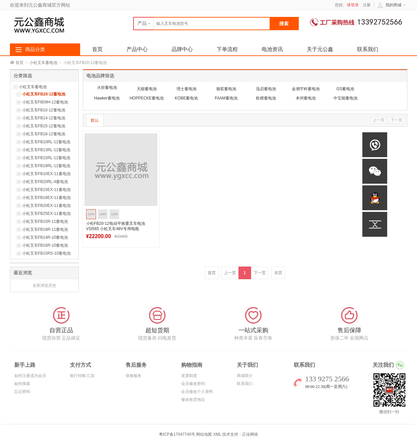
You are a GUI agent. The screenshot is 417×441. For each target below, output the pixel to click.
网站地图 (204, 434)
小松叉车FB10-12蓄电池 (43, 110)
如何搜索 (22, 383)
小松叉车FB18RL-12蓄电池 (46, 165)
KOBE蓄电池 (186, 98)
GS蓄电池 (345, 89)
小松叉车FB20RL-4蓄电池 (45, 181)
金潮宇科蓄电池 (306, 89)
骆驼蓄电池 (226, 89)
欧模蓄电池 (266, 98)
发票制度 (189, 375)
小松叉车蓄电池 (43, 62)
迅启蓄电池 (266, 89)
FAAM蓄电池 (226, 98)
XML (217, 434)
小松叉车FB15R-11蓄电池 (45, 221)
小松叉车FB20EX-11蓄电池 (46, 205)
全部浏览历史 (44, 285)
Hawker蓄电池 (107, 98)
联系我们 (367, 49)
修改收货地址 (193, 399)
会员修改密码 (193, 383)
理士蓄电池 (186, 89)
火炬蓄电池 (107, 87)
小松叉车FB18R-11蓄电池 (45, 229)
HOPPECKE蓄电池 (147, 98)
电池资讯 (272, 49)
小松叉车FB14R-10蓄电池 (45, 237)
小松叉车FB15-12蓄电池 (43, 126)
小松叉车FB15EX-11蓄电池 (46, 189)
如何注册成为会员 (30, 375)
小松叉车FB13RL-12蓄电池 (46, 150)
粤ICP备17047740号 (177, 434)
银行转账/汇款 (82, 375)
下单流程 (227, 49)
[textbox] (202, 24)
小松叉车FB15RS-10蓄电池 (46, 253)
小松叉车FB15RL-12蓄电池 (46, 158)
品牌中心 (182, 49)
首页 (20, 62)
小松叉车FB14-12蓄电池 (43, 118)
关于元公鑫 (320, 49)
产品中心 (137, 49)
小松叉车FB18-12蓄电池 (43, 134)
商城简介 (245, 375)
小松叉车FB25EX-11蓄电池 (46, 213)
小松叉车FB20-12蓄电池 (44, 94)
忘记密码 (22, 391)
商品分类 (35, 49)
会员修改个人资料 (197, 391)
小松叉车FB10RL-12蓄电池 (46, 142)
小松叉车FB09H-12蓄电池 (45, 102)
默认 (95, 120)
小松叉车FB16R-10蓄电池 (45, 245)
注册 (367, 5)
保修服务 (133, 375)
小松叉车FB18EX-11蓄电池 (46, 197)
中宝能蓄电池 (345, 98)
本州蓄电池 (306, 98)
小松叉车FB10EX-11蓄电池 (46, 173)
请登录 (353, 5)
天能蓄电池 (147, 89)
